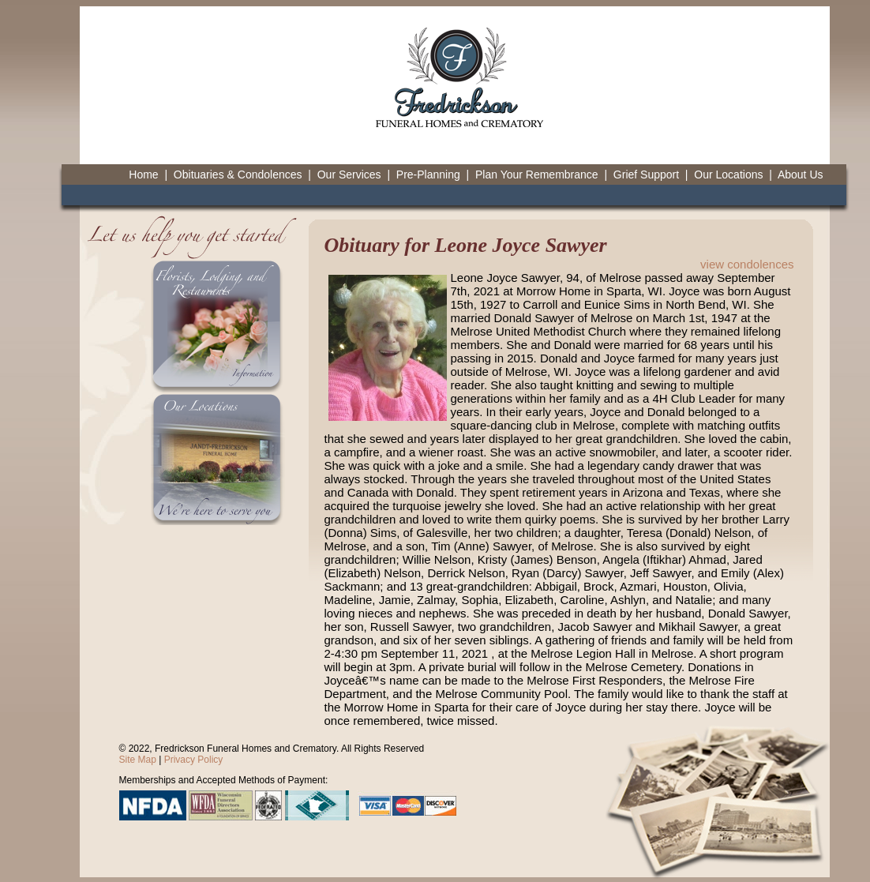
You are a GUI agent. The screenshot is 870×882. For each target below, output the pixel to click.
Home (143, 174)
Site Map (137, 759)
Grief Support (646, 174)
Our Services (349, 174)
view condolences (746, 264)
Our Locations (728, 174)
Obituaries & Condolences (238, 174)
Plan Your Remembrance (536, 174)
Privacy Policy (193, 759)
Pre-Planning (428, 174)
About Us (800, 174)
